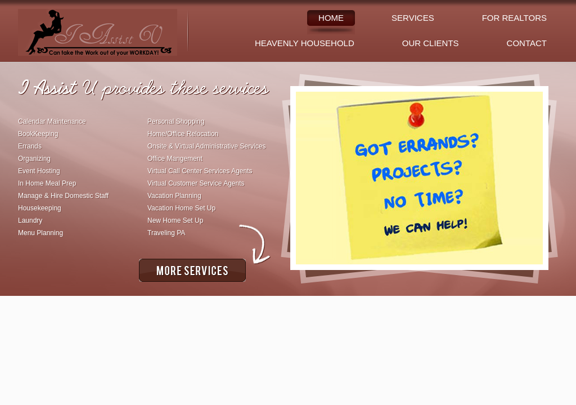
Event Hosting (39, 171)
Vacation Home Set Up (181, 208)
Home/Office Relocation (183, 134)
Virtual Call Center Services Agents (200, 171)
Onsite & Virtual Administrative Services (206, 146)
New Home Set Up (175, 220)
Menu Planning (40, 233)
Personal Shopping (175, 121)
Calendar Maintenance (52, 121)
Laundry (30, 220)
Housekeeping (39, 208)
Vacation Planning (174, 196)
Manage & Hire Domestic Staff (63, 196)
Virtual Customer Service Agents (196, 183)
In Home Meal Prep (47, 183)
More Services (192, 270)
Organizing (34, 159)
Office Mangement (174, 159)
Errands (30, 146)
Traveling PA (166, 233)
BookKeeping (38, 134)
